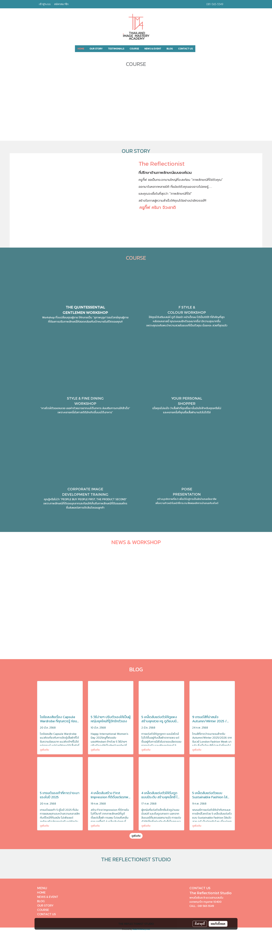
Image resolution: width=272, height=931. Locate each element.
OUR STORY (96, 48)
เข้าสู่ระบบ (45, 4)
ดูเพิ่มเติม (44, 750)
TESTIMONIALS (116, 48)
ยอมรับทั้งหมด (218, 923)
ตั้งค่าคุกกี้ (200, 923)
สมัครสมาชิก (61, 4)
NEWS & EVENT (152, 48)
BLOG (170, 48)
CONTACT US (185, 48)
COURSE (134, 48)
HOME (81, 48)
